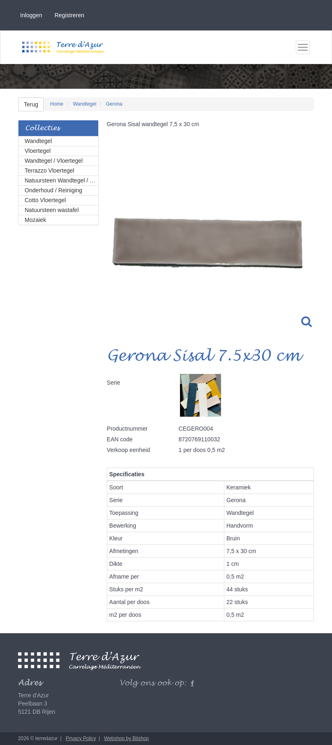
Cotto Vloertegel (45, 200)
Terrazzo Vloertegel (49, 170)
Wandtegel (38, 141)
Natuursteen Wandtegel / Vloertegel (62, 180)
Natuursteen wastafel (52, 210)
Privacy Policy (81, 738)
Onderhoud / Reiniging (53, 190)
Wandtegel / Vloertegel (54, 160)
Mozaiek (35, 220)
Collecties (42, 128)
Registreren (69, 15)
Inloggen (31, 15)
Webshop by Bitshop (126, 738)
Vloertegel (38, 151)
